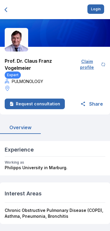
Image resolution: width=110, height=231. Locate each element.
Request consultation (34, 103)
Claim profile (92, 64)
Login (96, 9)
